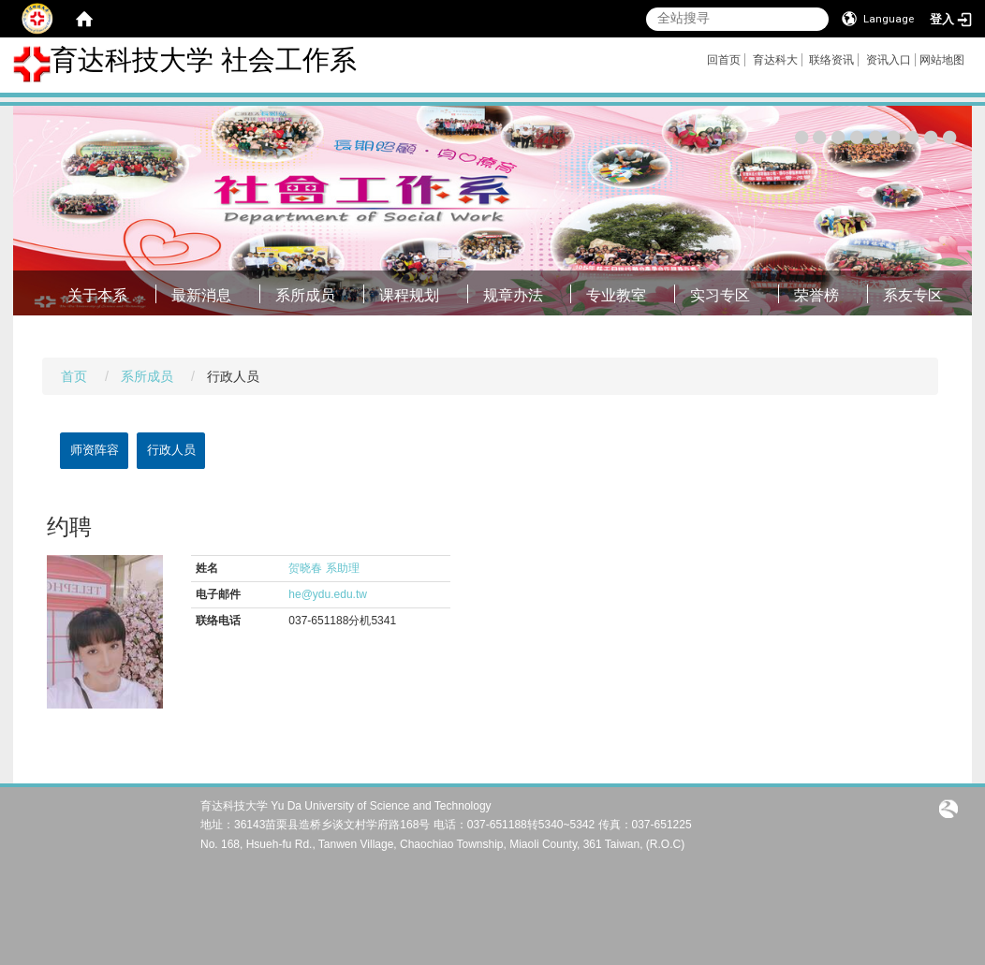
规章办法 (513, 295)
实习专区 (720, 295)
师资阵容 (94, 450)
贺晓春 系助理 (323, 568)
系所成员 (305, 295)
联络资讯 (831, 59)
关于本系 (97, 295)
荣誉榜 (816, 295)
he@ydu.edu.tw (327, 594)
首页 (74, 376)
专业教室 (616, 295)
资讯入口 (888, 59)
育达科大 (775, 59)
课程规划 (409, 295)
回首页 (724, 59)
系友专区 (913, 295)
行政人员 (171, 450)
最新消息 (201, 295)
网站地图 (941, 59)
